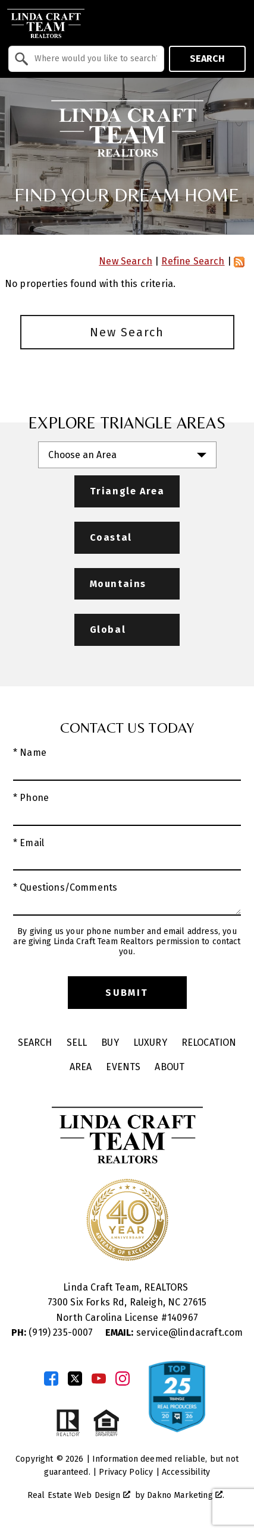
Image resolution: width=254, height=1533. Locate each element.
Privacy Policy (126, 1472)
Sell (77, 1042)
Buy (109, 1042)
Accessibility (186, 1472)
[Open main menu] (236, 23)
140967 (182, 1317)
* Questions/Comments (65, 887)
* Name (29, 752)
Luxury (150, 1042)
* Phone (31, 797)
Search (207, 58)
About (169, 1067)
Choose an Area (82, 454)
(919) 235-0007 (53, 1332)
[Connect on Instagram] (122, 1378)
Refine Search (192, 261)
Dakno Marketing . (185, 1495)
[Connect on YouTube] (99, 1378)
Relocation (209, 1042)
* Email (28, 842)
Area (81, 1067)
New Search (125, 261)
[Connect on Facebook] (51, 1378)
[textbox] (93, 59)
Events (123, 1067)
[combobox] (86, 59)
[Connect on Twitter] (75, 1378)
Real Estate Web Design (78, 1495)
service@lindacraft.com (174, 1332)
